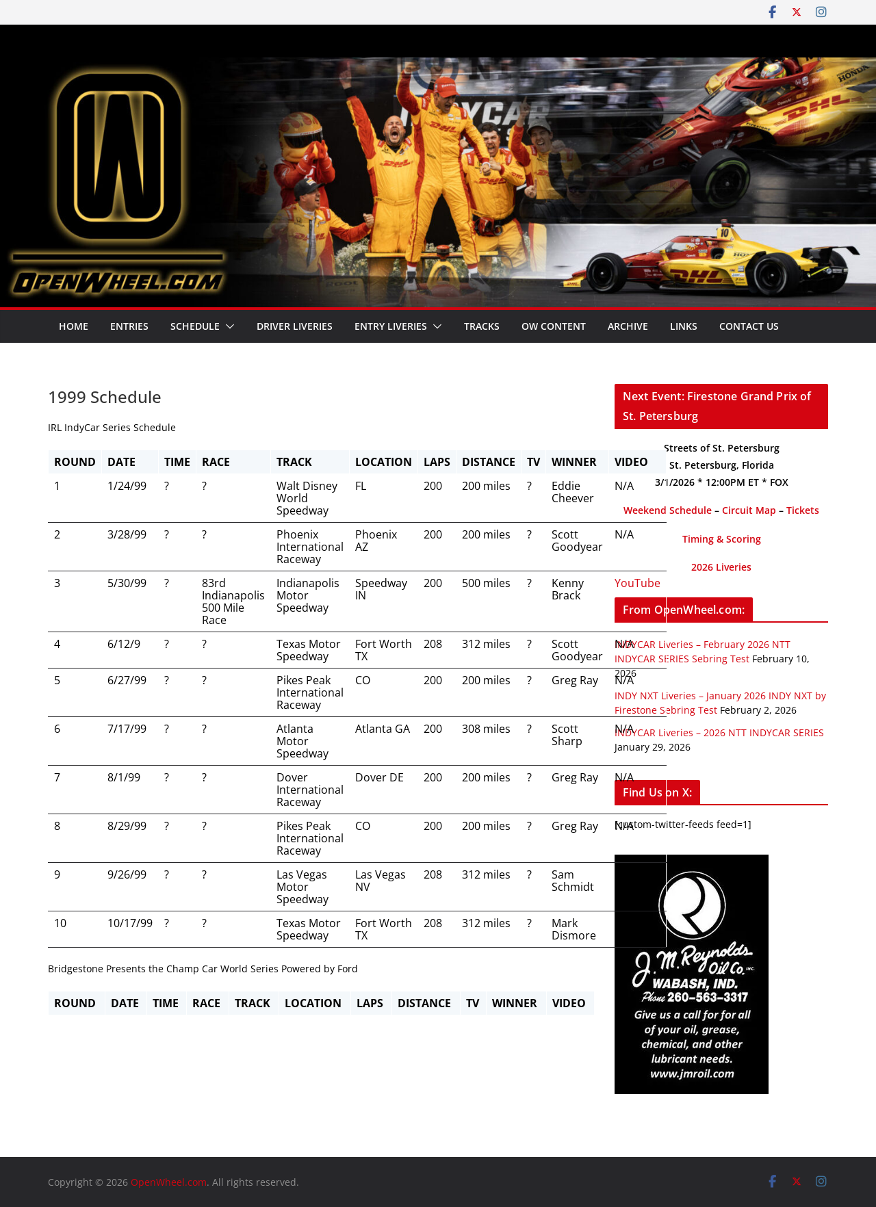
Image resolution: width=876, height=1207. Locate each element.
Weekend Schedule (667, 510)
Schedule (195, 326)
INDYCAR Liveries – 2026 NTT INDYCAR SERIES (719, 732)
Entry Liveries (391, 326)
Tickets (802, 510)
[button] (227, 326)
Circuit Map (749, 510)
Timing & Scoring (721, 538)
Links (683, 326)
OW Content (553, 326)
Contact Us (749, 326)
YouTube (637, 582)
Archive (628, 326)
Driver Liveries (295, 326)
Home (73, 326)
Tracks (482, 326)
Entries (129, 326)
